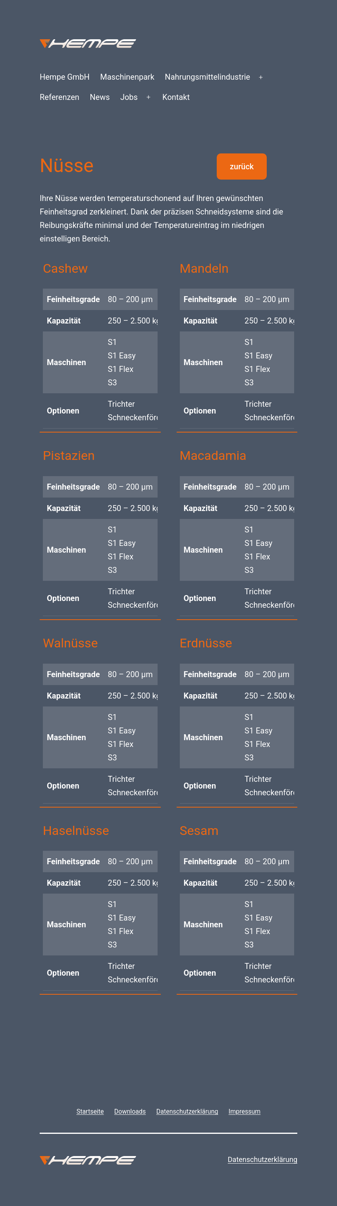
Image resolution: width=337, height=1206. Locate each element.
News (100, 97)
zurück (242, 166)
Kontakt (176, 97)
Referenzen (59, 97)
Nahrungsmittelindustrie (207, 77)
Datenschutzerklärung (262, 1159)
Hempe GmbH (65, 77)
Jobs (129, 97)
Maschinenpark (127, 77)
